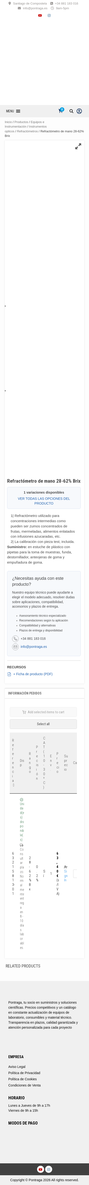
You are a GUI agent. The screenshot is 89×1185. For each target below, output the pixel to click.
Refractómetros (27, 131)
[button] (10, 111)
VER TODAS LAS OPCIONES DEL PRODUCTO (44, 501)
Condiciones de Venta (24, 1085)
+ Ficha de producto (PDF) (29, 674)
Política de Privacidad (24, 1073)
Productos (21, 122)
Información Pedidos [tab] (25, 693)
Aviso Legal (16, 1067)
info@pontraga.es (35, 8)
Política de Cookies (22, 1079)
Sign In (66, 876)
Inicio (8, 122)
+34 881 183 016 (66, 3)
